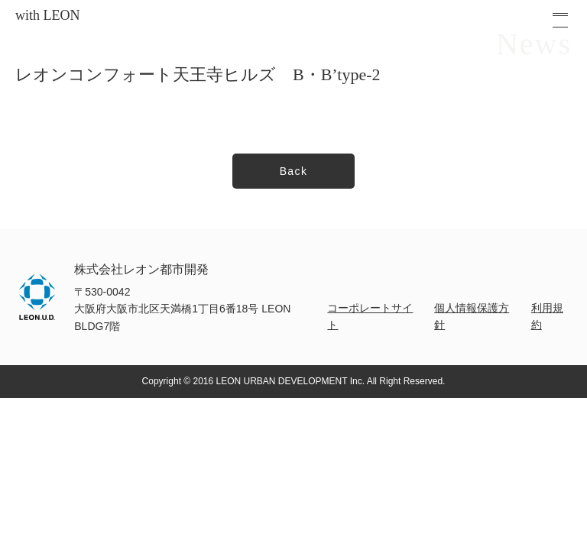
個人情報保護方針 (471, 316)
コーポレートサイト (370, 316)
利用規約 (547, 316)
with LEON (47, 15)
